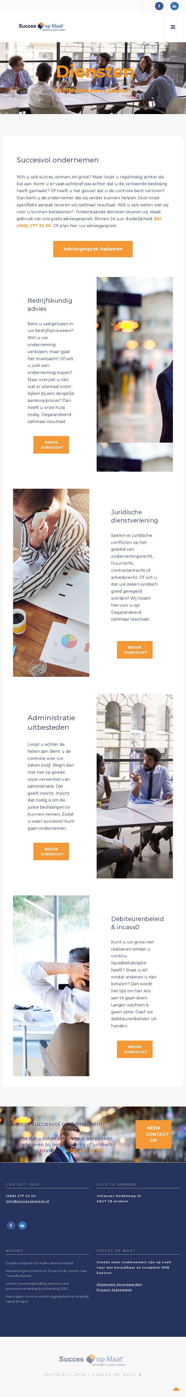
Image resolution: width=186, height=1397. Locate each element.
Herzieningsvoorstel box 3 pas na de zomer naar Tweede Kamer (46, 1273)
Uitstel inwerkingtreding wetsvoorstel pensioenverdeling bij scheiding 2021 (37, 1285)
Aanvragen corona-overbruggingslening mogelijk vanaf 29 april (47, 1298)
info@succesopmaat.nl (27, 1201)
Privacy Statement (114, 1290)
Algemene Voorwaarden (119, 1284)
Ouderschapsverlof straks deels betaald (39, 1263)
